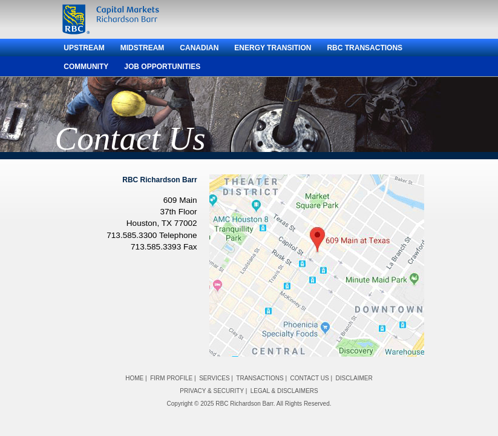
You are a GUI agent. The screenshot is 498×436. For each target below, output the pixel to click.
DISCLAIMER (354, 378)
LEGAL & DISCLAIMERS (284, 391)
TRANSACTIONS (259, 378)
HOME (134, 378)
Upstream (84, 48)
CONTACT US (309, 378)
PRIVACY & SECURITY (212, 391)
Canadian (199, 48)
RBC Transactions (364, 48)
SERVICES (214, 378)
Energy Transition (272, 48)
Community (86, 66)
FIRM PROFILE (171, 378)
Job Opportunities (162, 66)
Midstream (142, 48)
